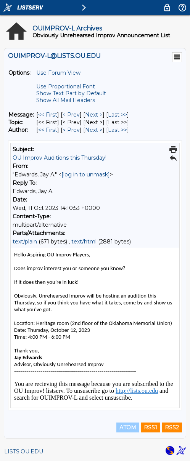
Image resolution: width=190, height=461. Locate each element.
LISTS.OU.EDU (23, 451)
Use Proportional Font (65, 86)
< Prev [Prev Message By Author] (71, 129)
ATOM (127, 427)
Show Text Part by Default (71, 93)
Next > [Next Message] (94, 114)
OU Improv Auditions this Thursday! (59, 157)
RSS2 (172, 427)
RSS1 (150, 427)
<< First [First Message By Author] (47, 129)
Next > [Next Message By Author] (94, 129)
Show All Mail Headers (65, 100)
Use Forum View (58, 72)
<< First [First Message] (47, 114)
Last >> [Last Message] (117, 114)
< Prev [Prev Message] (71, 114)
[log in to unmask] (85, 174)
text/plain (25, 241)
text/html (84, 241)
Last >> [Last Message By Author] (117, 129)
